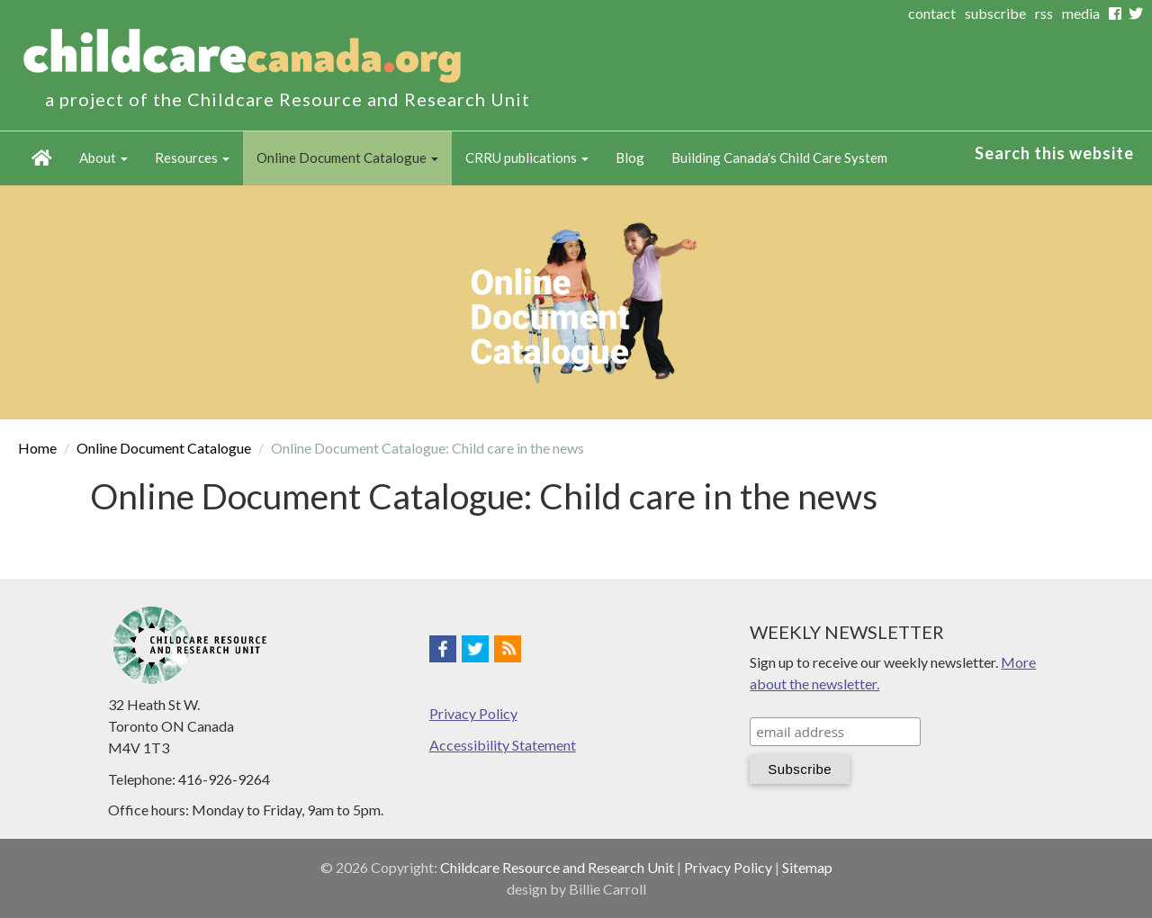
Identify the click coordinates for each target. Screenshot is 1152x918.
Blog (630, 157)
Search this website (1054, 153)
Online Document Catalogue (347, 157)
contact (932, 13)
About (103, 157)
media (1081, 13)
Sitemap (807, 867)
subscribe (995, 13)
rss (1044, 13)
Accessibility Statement (502, 744)
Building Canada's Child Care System (779, 157)
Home (42, 158)
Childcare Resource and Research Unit (557, 867)
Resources (192, 157)
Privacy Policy (473, 713)
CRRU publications (527, 157)
